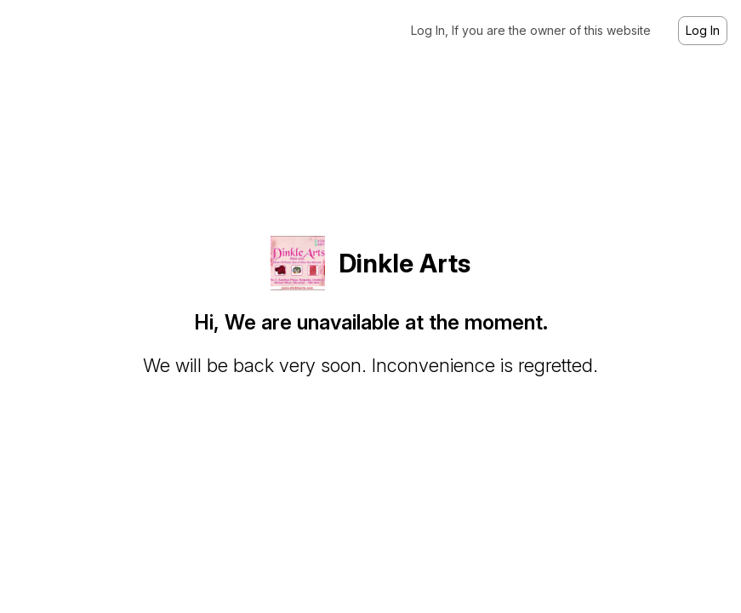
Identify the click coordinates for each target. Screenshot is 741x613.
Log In (703, 30)
